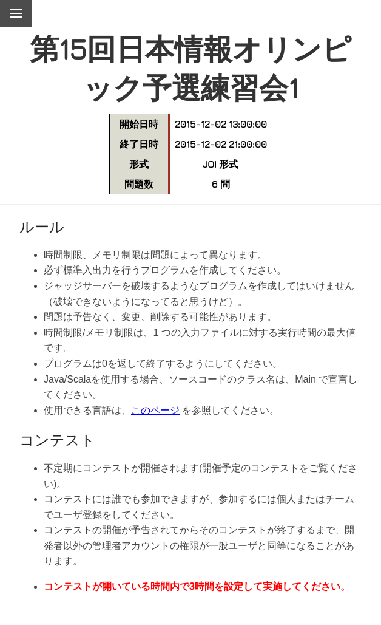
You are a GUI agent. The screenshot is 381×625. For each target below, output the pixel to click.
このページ (155, 410)
